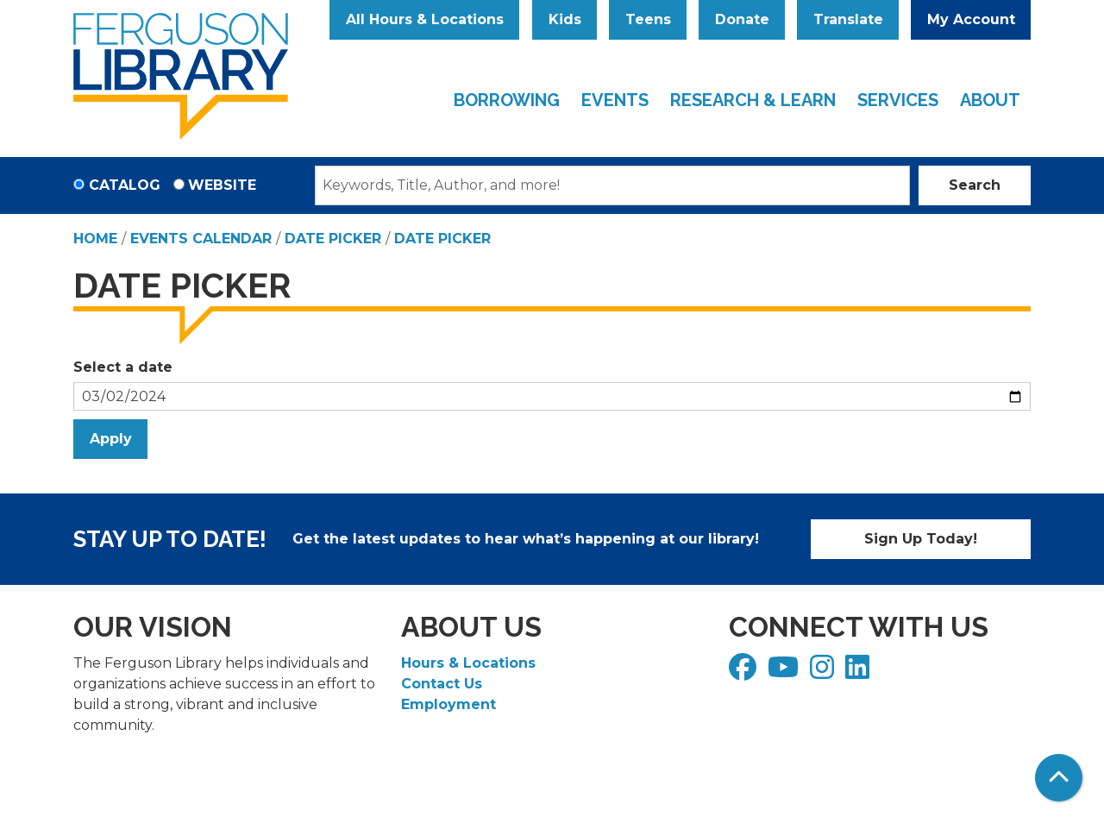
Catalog (124, 185)
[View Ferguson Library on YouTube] (785, 672)
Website (222, 185)
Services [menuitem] (897, 100)
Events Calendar (201, 238)
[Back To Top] (1058, 777)
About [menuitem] (990, 100)
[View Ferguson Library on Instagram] (824, 672)
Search (974, 185)
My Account (971, 19)
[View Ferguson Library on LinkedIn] (859, 672)
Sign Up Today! (920, 539)
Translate (848, 19)
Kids (565, 19)
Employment (448, 704)
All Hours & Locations (425, 19)
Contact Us (441, 683)
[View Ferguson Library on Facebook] (745, 672)
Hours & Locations (468, 663)
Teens (648, 19)
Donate (742, 19)
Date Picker (333, 238)
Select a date (122, 367)
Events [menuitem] (615, 100)
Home (95, 238)
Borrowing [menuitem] (507, 100)
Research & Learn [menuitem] (753, 100)
